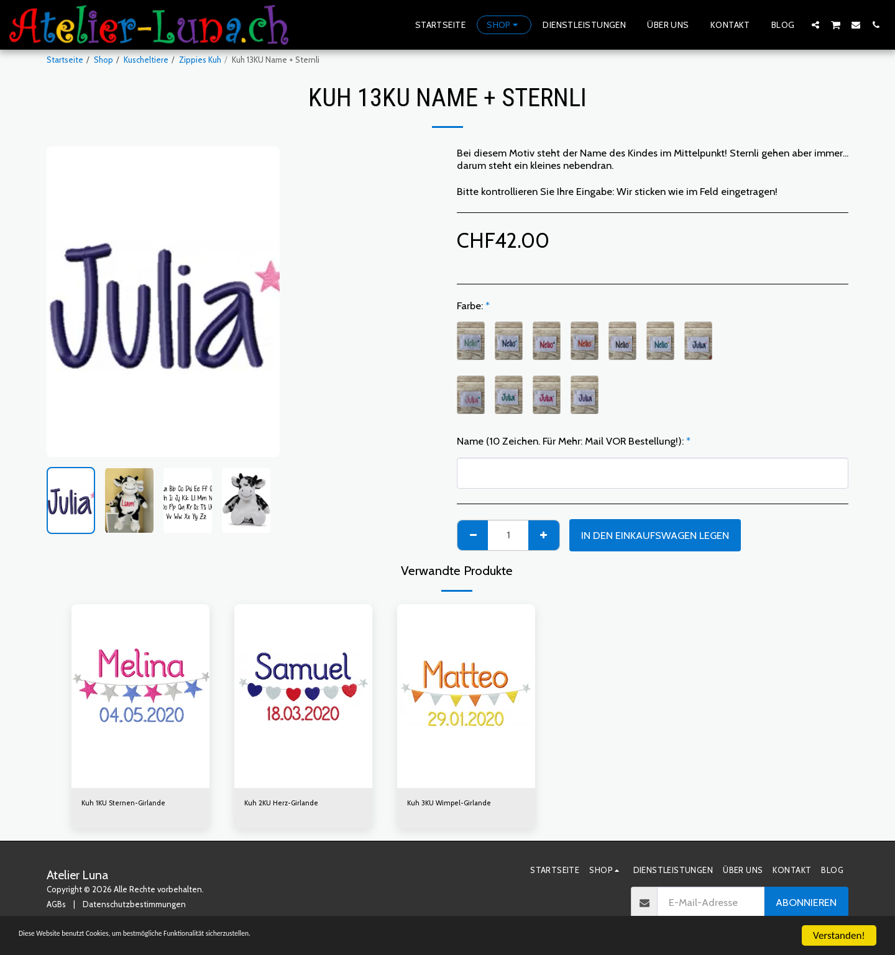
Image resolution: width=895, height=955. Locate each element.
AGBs (56, 906)
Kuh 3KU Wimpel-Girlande (454, 803)
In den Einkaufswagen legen (655, 535)
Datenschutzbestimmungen (134, 906)
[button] (815, 24)
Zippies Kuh (200, 60)
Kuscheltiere (146, 60)
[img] (140, 696)
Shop (103, 60)
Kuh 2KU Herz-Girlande (286, 803)
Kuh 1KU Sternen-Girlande (128, 803)
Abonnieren (806, 904)
